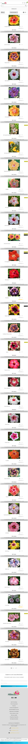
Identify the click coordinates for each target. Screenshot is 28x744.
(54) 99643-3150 (14, 730)
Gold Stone (7, 551)
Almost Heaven (7, 44)
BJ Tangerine (7, 261)
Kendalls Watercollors (7, 623)
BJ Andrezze (7, 117)
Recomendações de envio (14, 709)
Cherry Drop (7, 424)
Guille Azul (7, 569)
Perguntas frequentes (14, 717)
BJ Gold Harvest (7, 153)
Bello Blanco (7, 80)
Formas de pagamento (14, 707)
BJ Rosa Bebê (7, 225)
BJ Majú (7, 189)
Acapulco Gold (7, 26)
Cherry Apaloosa (7, 388)
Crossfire (7, 460)
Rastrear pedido (14, 715)
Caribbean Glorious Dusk (7, 334)
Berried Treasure (7, 98)
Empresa (14, 705)
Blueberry (7, 297)
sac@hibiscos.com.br (14, 733)
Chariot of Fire (7, 370)
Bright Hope (7, 315)
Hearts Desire (7, 587)
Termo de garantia (14, 703)
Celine (7, 352)
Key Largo (7, 641)
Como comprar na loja (14, 713)
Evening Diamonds (7, 514)
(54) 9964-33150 (14, 728)
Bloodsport (7, 279)
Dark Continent (7, 478)
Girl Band (7, 533)
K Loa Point (7, 605)
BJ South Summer (7, 243)
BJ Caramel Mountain (7, 135)
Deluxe (7, 496)
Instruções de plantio (14, 718)
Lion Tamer (7, 659)
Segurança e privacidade (14, 711)
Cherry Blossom (7, 406)
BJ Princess (7, 207)
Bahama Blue (7, 62)
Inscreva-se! (14, 686)
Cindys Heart (7, 442)
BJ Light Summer (7, 171)
